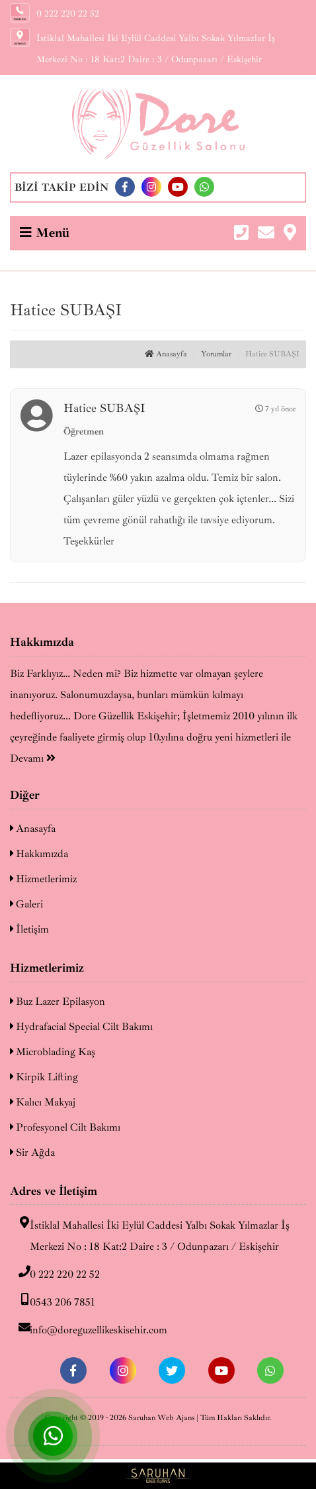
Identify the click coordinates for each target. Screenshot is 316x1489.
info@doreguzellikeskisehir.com (88, 1329)
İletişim (29, 929)
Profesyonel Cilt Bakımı (65, 1127)
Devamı (33, 758)
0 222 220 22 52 (55, 1273)
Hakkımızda (39, 853)
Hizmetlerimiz (43, 879)
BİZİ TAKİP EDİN (61, 187)
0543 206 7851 (52, 1301)
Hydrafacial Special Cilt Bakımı (81, 1026)
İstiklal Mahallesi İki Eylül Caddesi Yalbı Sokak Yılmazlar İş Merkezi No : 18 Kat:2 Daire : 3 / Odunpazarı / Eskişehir (150, 1234)
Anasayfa (166, 354)
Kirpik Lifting (44, 1077)
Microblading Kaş (52, 1051)
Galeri (26, 904)
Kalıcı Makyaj (42, 1102)
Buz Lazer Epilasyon (57, 1001)
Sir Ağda (32, 1152)
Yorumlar (216, 354)
